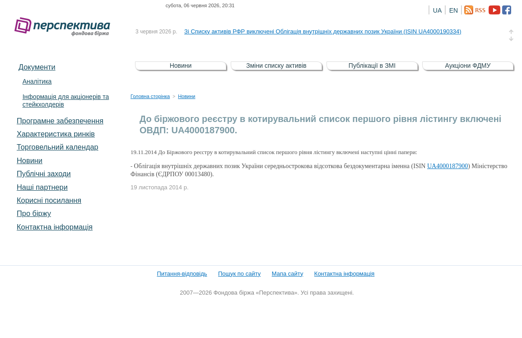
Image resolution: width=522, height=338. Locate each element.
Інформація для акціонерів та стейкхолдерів (66, 100)
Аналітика (37, 81)
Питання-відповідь (182, 273)
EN (453, 10)
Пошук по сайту (239, 273)
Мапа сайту (287, 273)
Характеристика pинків (56, 134)
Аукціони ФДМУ (468, 65)
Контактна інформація (55, 227)
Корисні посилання (49, 200)
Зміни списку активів (276, 65)
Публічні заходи (44, 173)
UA (437, 10)
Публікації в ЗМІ (372, 65)
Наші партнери (42, 187)
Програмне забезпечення (60, 121)
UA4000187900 (447, 166)
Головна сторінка (150, 96)
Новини (29, 160)
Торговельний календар (57, 147)
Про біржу (34, 213)
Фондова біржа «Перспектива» (65, 27)
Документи (37, 67)
